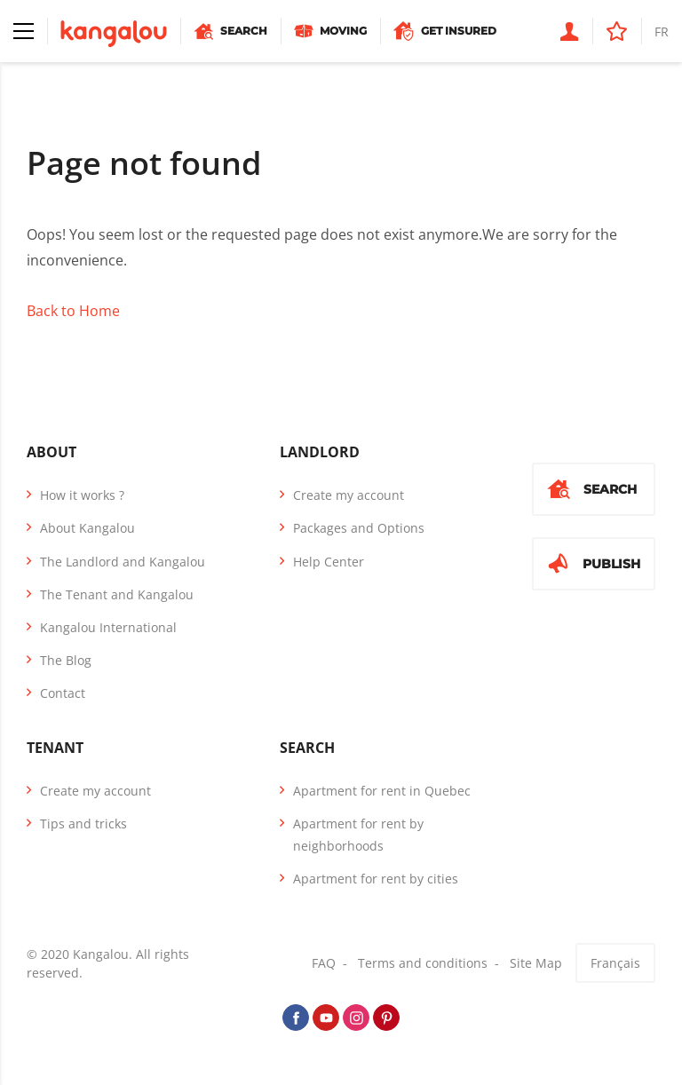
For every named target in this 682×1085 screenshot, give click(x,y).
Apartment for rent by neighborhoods (358, 834)
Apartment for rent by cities (375, 878)
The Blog (65, 660)
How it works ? (82, 495)
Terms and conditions (423, 962)
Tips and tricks (83, 823)
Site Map (536, 962)
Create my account (348, 495)
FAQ (324, 962)
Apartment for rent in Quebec (382, 790)
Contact (62, 693)
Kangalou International (108, 627)
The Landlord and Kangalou (122, 561)
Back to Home (73, 311)
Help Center (328, 561)
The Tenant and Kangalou (117, 594)
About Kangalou (87, 527)
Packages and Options (358, 527)
